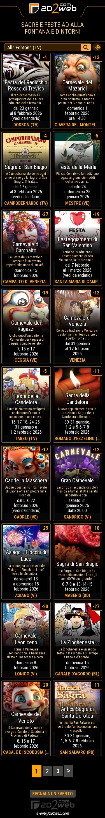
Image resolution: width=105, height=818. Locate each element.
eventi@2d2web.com (52, 813)
